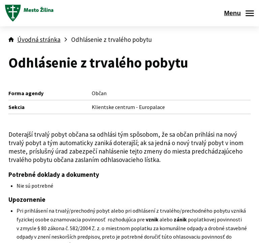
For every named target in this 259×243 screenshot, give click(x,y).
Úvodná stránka (38, 39)
